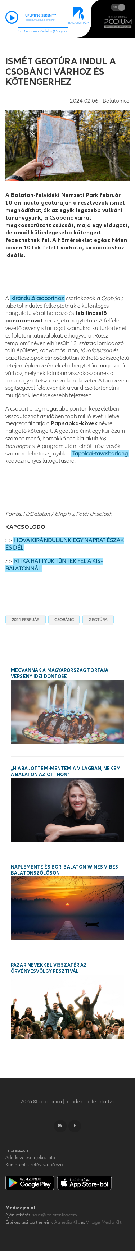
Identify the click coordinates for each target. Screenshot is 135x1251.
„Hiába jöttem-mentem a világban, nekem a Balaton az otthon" (66, 772)
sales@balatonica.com (54, 1215)
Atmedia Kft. (67, 1222)
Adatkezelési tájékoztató (30, 1157)
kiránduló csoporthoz (37, 298)
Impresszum (17, 1150)
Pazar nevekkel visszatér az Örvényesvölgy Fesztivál (49, 968)
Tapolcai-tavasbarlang (100, 453)
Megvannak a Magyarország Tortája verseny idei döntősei (59, 673)
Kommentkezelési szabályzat (34, 1165)
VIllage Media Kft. (104, 1222)
